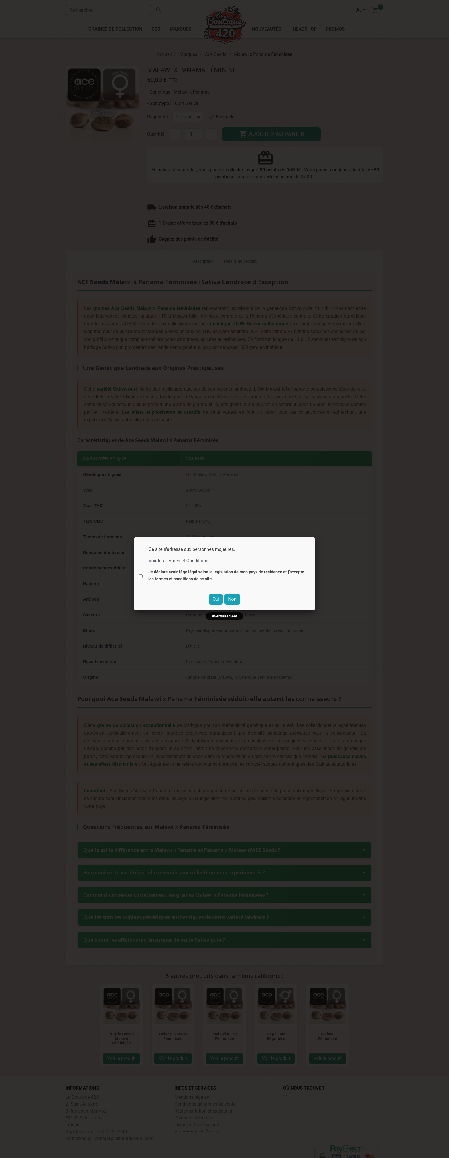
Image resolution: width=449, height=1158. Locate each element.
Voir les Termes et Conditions (178, 560)
